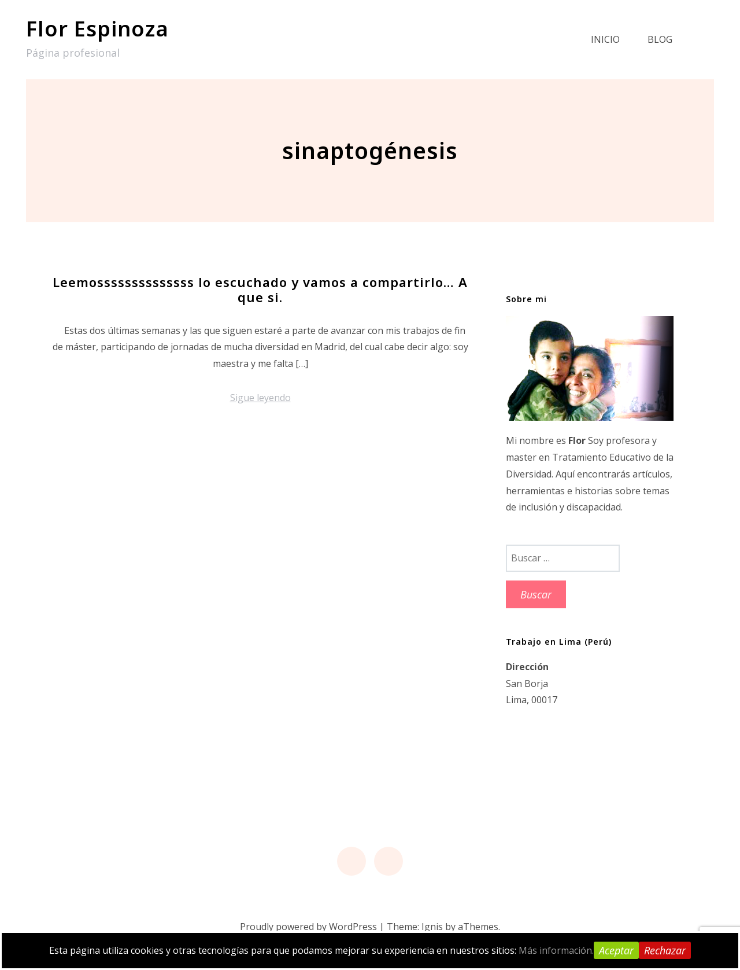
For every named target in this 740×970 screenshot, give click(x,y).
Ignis (432, 926)
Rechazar (665, 950)
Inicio (605, 39)
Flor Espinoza (97, 28)
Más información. (556, 950)
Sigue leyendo (260, 397)
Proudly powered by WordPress (308, 926)
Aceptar (616, 950)
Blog (660, 39)
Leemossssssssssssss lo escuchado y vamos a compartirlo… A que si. (260, 289)
